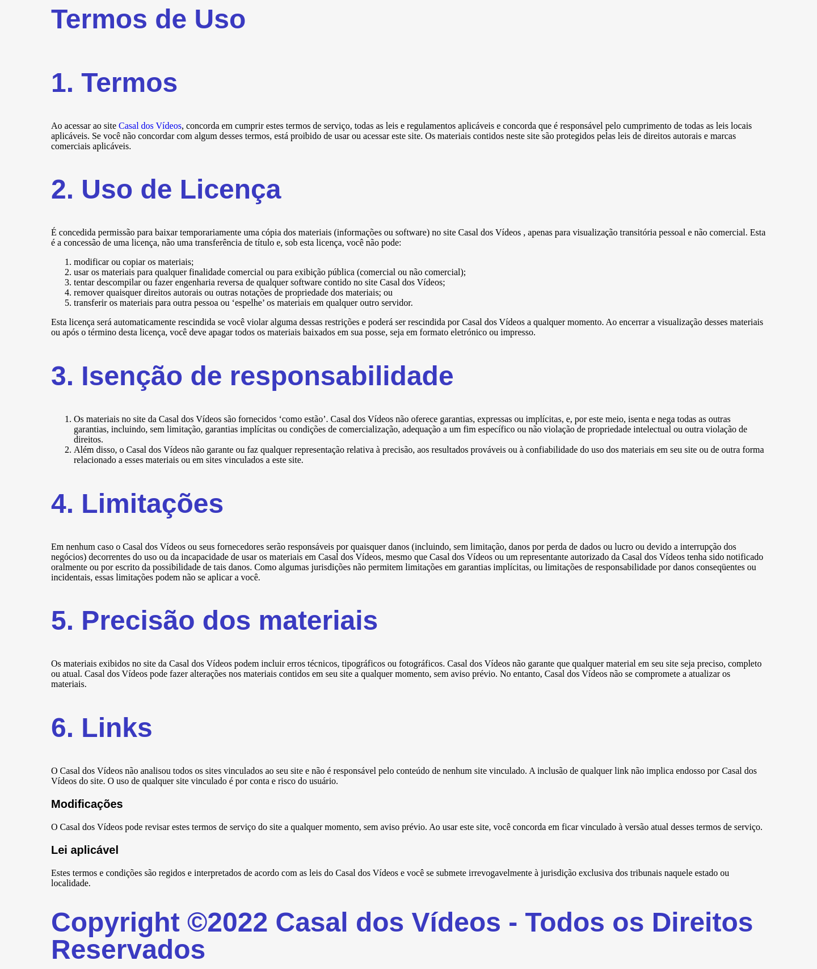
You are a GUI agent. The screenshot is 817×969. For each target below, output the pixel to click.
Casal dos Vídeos (150, 125)
